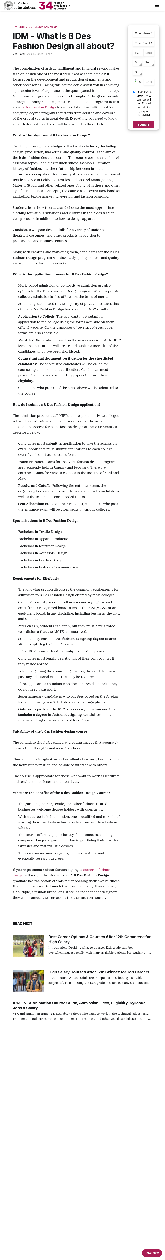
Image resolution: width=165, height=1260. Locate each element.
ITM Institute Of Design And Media (35, 27)
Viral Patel (19, 53)
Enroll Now (152, 1253)
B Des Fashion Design (38, 107)
